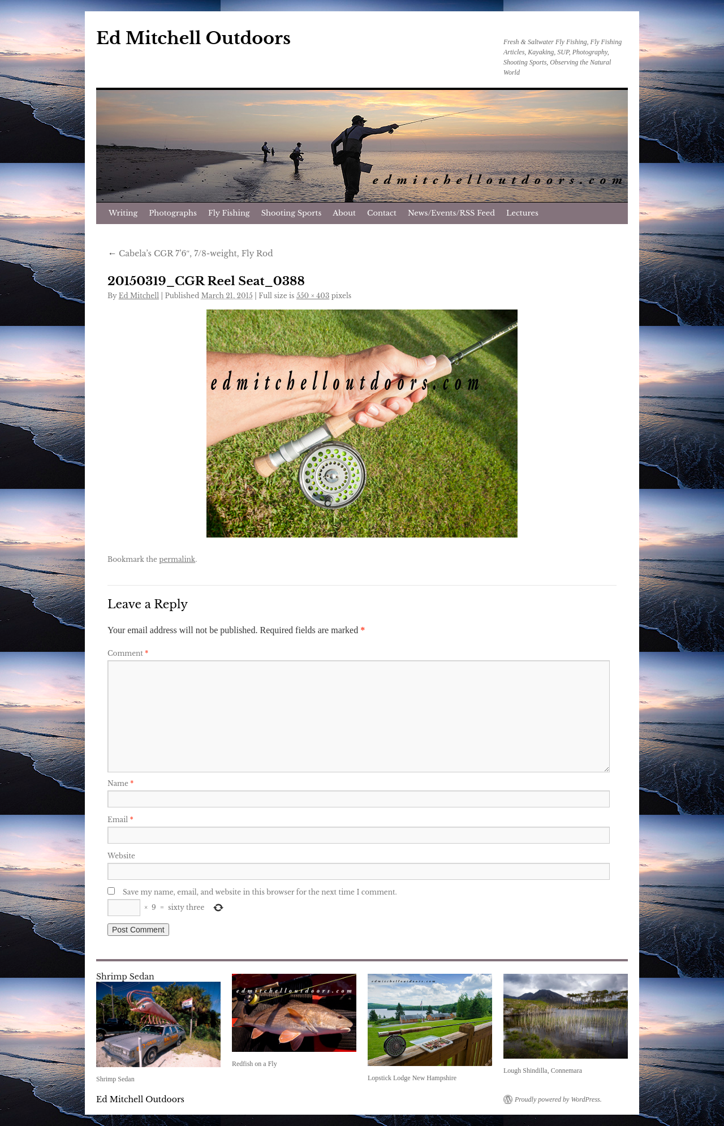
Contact (382, 213)
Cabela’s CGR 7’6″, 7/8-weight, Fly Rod (190, 253)
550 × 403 (312, 295)
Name (120, 783)
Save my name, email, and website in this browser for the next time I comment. (260, 892)
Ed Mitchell (139, 295)
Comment (127, 653)
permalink (177, 559)
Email (120, 819)
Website (121, 856)
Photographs (173, 213)
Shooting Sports (291, 213)
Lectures (522, 213)
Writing (123, 213)
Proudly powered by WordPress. (558, 1099)
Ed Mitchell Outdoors (193, 38)
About (344, 213)
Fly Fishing (229, 213)
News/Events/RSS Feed (451, 213)
